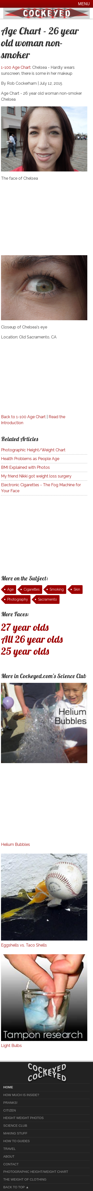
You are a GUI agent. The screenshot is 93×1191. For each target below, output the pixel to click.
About (8, 1156)
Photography (17, 599)
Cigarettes (32, 589)
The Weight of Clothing (24, 1179)
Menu (84, 4)
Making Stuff (15, 1133)
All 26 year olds (32, 639)
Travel (9, 1149)
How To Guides (16, 1141)
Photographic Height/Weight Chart (33, 450)
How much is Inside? (21, 1095)
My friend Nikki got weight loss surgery (36, 476)
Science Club (15, 1125)
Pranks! (10, 1103)
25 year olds (25, 651)
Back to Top (14, 1187)
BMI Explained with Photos (25, 467)
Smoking (57, 589)
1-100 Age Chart (16, 67)
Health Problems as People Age (30, 458)
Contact (11, 1164)
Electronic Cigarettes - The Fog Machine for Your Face (41, 487)
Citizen (9, 1110)
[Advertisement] (44, 220)
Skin (77, 589)
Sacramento (47, 599)
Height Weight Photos (23, 1118)
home (8, 1087)
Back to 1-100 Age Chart (23, 416)
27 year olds (25, 627)
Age (10, 589)
